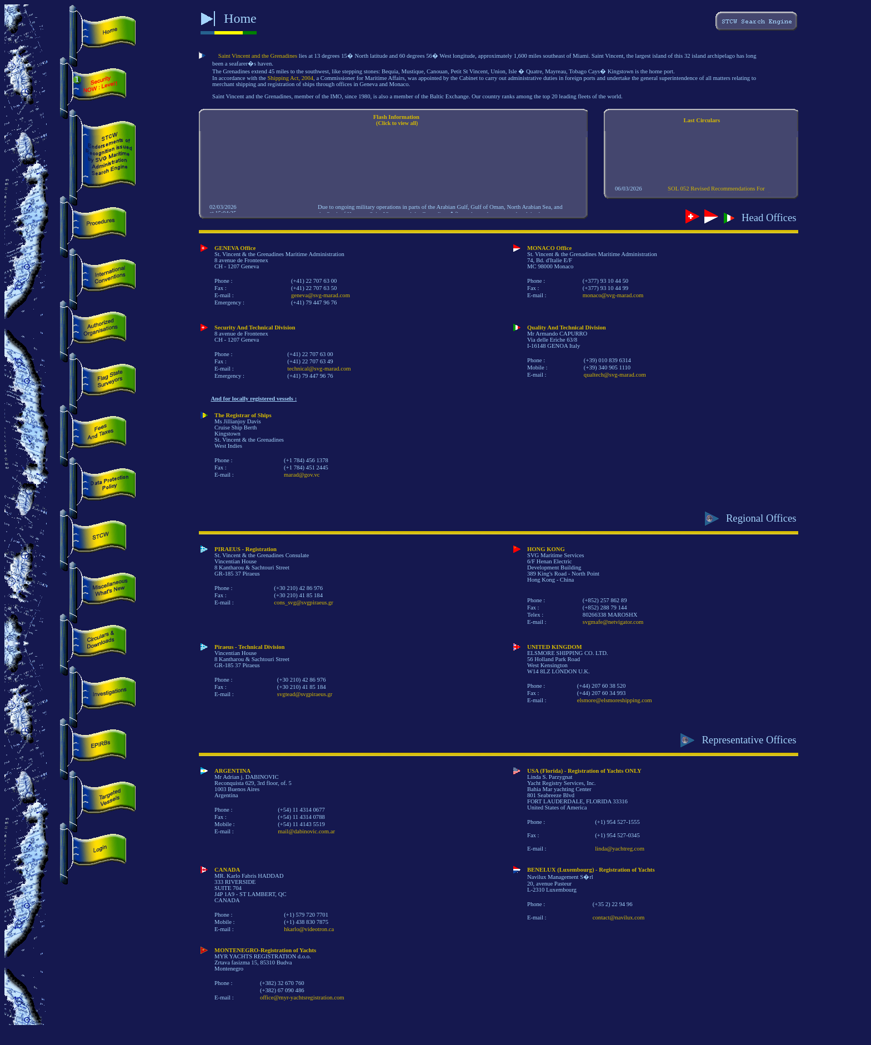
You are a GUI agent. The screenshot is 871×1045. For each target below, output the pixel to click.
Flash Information (396, 117)
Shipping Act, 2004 (291, 78)
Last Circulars (701, 120)
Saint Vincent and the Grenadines (257, 56)
